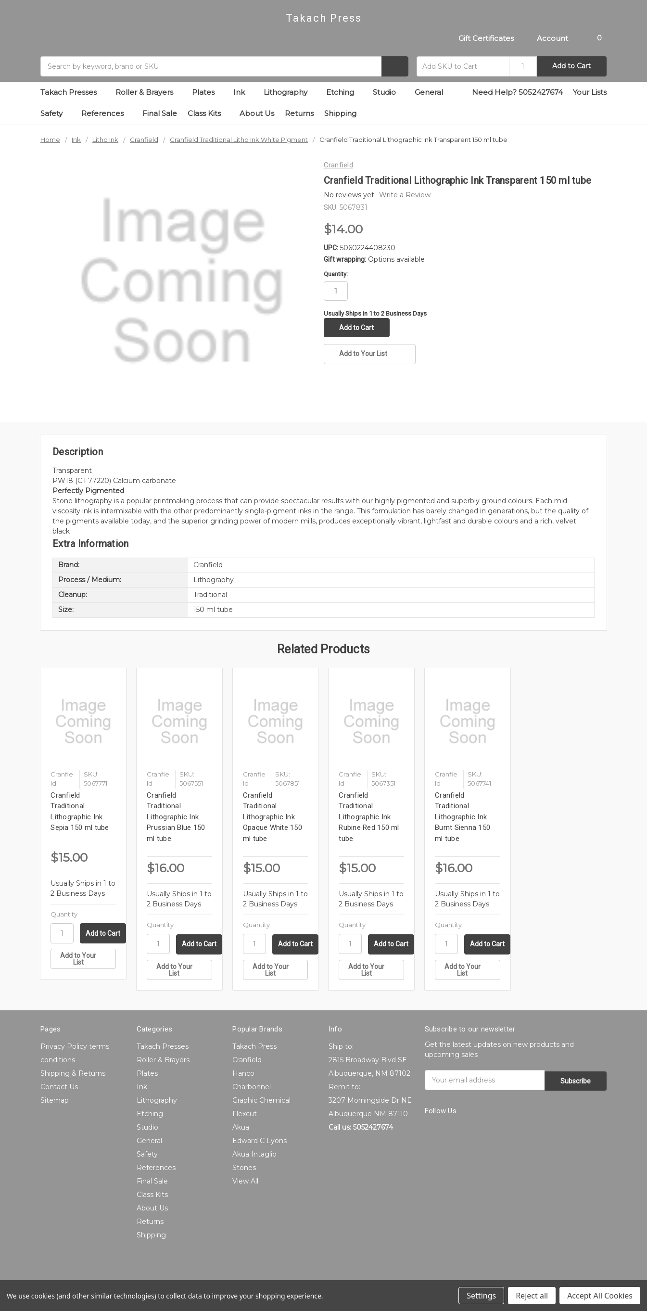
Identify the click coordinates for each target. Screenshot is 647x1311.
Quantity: (336, 274)
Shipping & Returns (72, 1073)
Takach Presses (72, 92)
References (106, 113)
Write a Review (405, 195)
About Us (257, 113)
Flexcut (244, 1113)
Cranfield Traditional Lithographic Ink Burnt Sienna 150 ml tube (462, 817)
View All (245, 1181)
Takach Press (254, 1046)
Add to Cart (571, 66)
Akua (240, 1127)
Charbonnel (251, 1086)
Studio (388, 92)
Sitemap (54, 1100)
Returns (299, 113)
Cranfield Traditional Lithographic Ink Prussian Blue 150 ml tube (176, 817)
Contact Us (59, 1086)
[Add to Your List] (83, 959)
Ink (243, 92)
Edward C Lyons (259, 1140)
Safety (55, 113)
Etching (344, 92)
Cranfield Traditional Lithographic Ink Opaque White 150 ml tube (272, 817)
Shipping (340, 113)
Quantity (64, 914)
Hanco (243, 1073)
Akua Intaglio (254, 1154)
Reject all (532, 1295)
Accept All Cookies (600, 1295)
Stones (244, 1167)
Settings (481, 1295)
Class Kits (208, 113)
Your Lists (590, 92)
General (433, 92)
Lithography (290, 92)
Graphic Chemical (261, 1100)
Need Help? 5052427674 (517, 92)
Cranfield (247, 1060)
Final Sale (159, 113)
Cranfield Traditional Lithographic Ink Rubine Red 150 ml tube (369, 817)
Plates (207, 92)
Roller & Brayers (148, 92)
